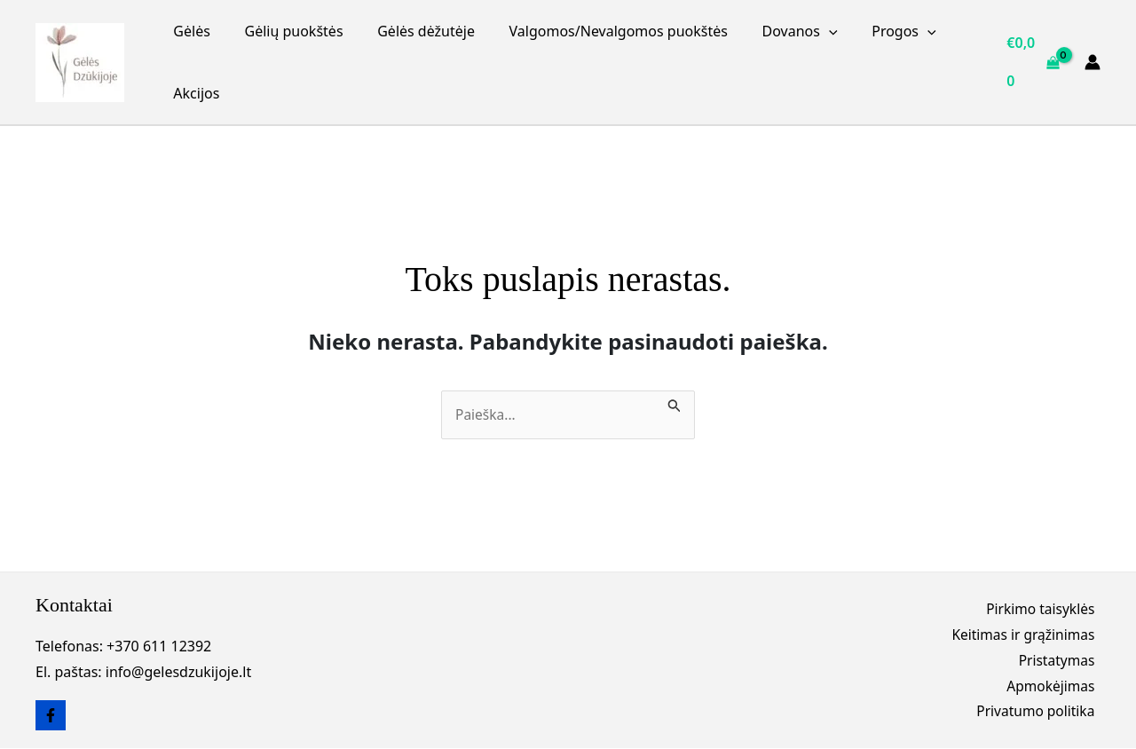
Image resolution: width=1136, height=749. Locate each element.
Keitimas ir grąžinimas (1026, 633)
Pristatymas (1061, 660)
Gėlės (189, 31)
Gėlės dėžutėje (412, 31)
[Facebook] (51, 716)
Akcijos (193, 93)
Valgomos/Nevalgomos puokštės (597, 31)
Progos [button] (871, 31)
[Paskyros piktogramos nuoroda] (1092, 62)
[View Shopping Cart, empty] (1031, 62)
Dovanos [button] (773, 31)
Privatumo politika (1039, 713)
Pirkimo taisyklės (1044, 608)
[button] (802, 31)
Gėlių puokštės (285, 31)
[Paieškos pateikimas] (676, 403)
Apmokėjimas (1055, 687)
